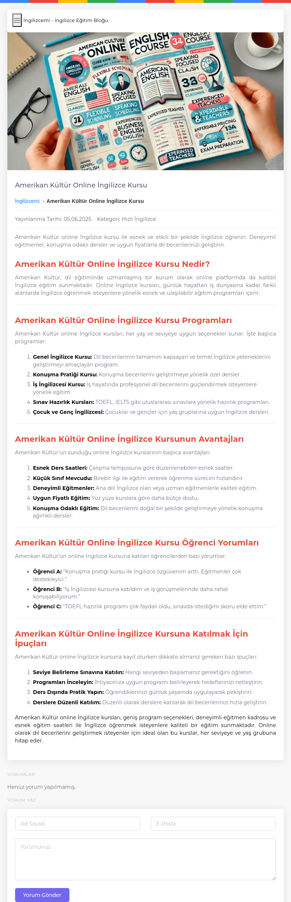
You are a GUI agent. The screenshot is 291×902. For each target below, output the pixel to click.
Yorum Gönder (45, 871)
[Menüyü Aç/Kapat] (20, 20)
